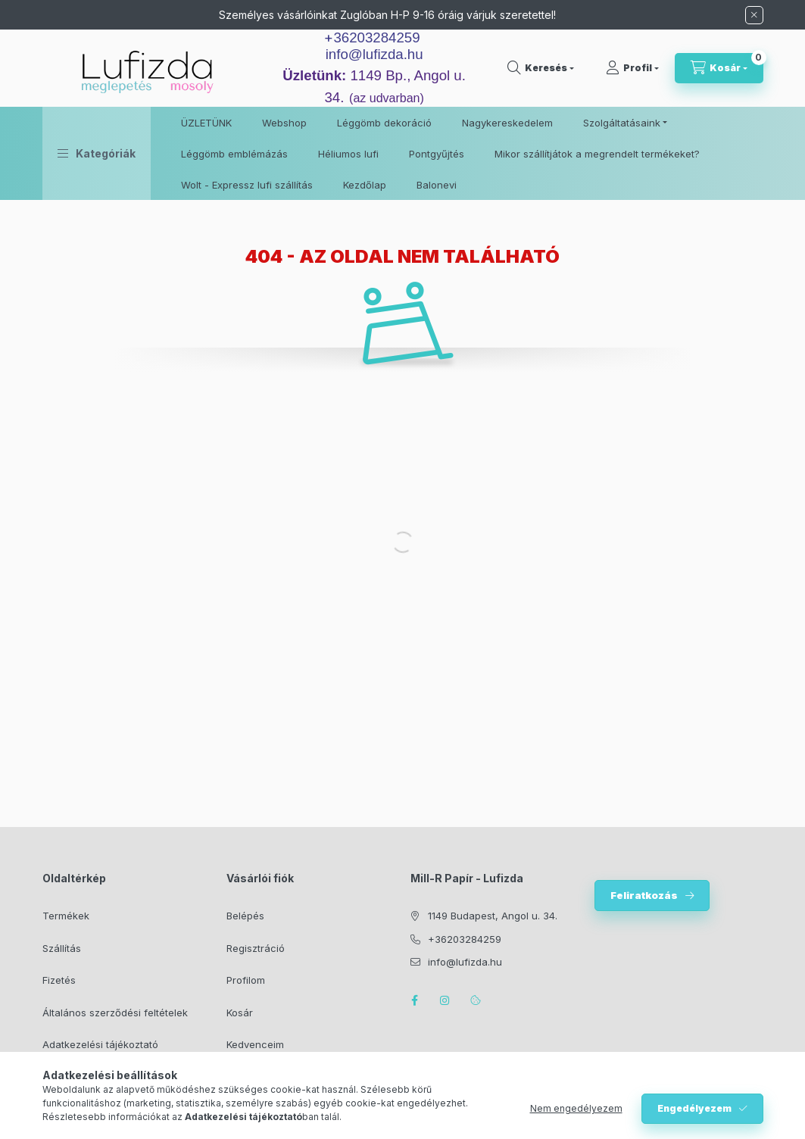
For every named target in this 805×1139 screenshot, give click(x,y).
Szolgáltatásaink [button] (621, 123)
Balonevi (437, 185)
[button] (96, 153)
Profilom (245, 980)
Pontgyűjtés (436, 154)
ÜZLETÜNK (206, 123)
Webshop (284, 123)
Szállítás (61, 948)
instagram (445, 1000)
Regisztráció (255, 948)
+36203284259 (464, 939)
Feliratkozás (644, 895)
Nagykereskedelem (507, 123)
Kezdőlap (364, 185)
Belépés (245, 916)
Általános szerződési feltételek (115, 1012)
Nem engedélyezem (576, 1108)
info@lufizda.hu (374, 54)
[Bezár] (754, 15)
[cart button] (719, 68)
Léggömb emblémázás (234, 154)
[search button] (540, 68)
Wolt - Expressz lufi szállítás (247, 185)
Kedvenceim (255, 1044)
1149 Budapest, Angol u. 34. (492, 916)
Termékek (65, 916)
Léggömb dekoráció (384, 123)
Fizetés (59, 980)
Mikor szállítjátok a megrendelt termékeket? (597, 154)
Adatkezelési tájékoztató (100, 1044)
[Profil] (632, 68)
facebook (415, 1000)
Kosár (239, 1012)
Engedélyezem (694, 1108)
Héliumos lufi (348, 154)
